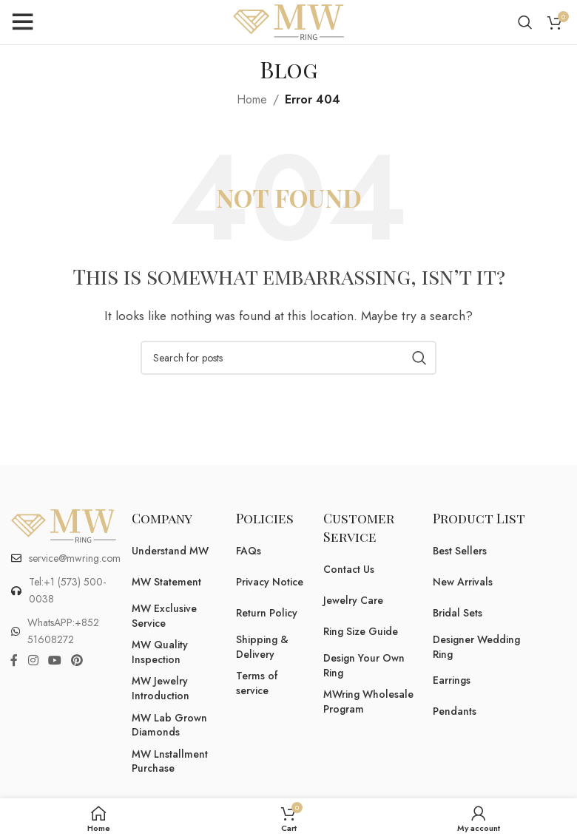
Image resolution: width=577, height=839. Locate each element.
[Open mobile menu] (22, 22)
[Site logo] (288, 21)
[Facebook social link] (14, 660)
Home (252, 99)
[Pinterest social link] (77, 660)
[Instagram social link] (33, 660)
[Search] (525, 22)
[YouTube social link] (54, 660)
